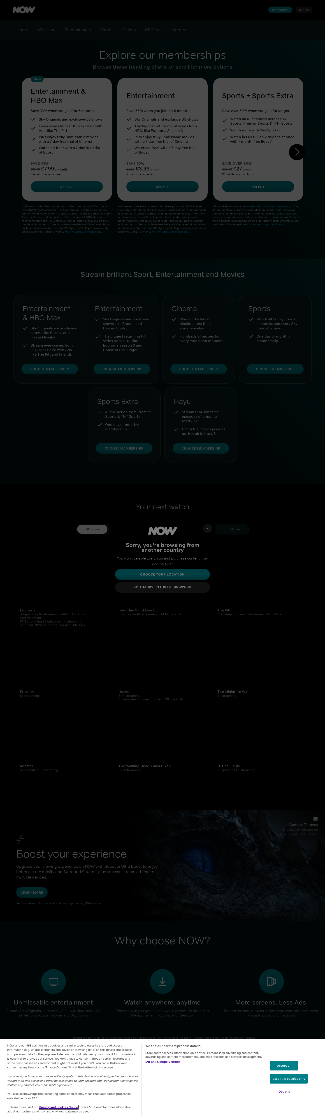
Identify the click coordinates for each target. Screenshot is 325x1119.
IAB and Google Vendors (163, 1062)
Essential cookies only (289, 1079)
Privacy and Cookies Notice (58, 1107)
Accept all (284, 1066)
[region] (162, 1079)
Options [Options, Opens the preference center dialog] (284, 1091)
